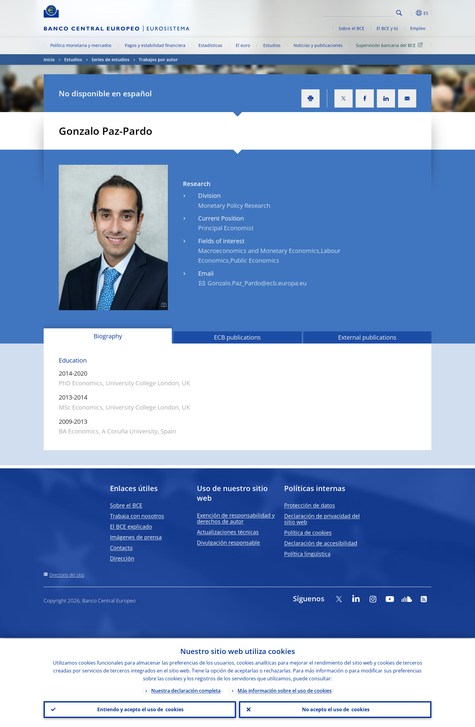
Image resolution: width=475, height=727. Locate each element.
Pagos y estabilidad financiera (155, 45)
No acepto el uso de (335, 709)
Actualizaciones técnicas (228, 532)
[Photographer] (162, 305)
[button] (410, 13)
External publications (367, 337)
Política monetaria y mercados (80, 45)
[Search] (364, 12)
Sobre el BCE (351, 28)
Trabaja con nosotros (137, 516)
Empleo (417, 28)
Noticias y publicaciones (318, 45)
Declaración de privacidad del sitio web (322, 519)
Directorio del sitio (66, 575)
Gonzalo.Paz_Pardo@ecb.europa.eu (257, 283)
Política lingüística (307, 553)
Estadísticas (210, 45)
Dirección (122, 558)
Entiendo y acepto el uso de (140, 709)
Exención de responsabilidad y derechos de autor (236, 518)
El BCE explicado (131, 526)
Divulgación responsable (228, 542)
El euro (243, 45)
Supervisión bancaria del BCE (390, 45)
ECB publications (237, 337)
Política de (308, 532)
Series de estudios (110, 59)
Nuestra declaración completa (186, 689)
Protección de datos (309, 505)
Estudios (272, 45)
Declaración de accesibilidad (320, 543)
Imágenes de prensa (136, 537)
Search (399, 13)
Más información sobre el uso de (285, 689)
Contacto (121, 547)
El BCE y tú (387, 28)
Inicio (49, 59)
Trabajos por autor (158, 59)
